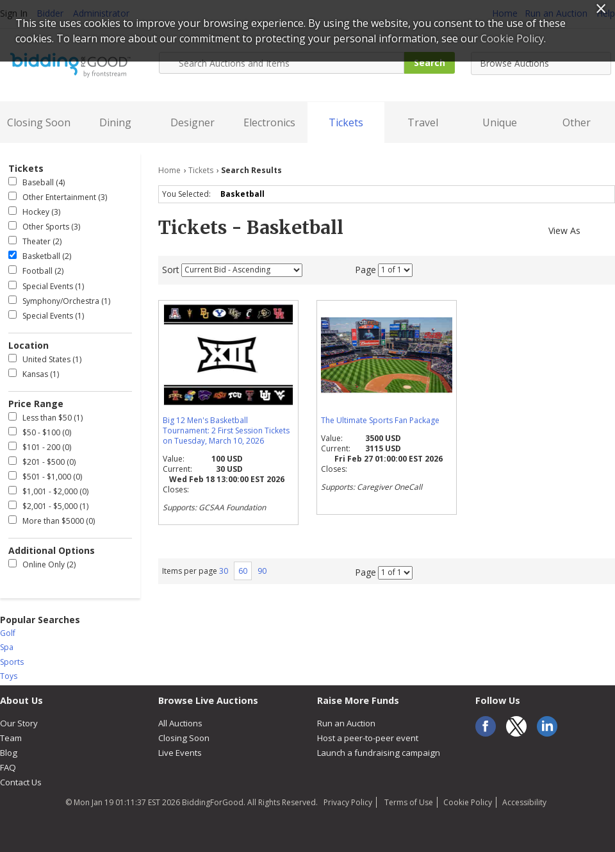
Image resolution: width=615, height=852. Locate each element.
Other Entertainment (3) (57, 197)
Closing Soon (38, 122)
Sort (170, 269)
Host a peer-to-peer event (367, 738)
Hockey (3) (34, 211)
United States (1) (44, 359)
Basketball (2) (39, 256)
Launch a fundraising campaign (378, 752)
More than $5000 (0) (51, 520)
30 (223, 570)
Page (365, 269)
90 (262, 570)
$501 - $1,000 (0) (45, 476)
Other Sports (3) (44, 226)
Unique (499, 122)
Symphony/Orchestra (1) (59, 301)
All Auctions (180, 723)
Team (11, 738)
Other (576, 122)
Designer (192, 122)
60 (242, 570)
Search (429, 62)
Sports (12, 661)
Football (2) (35, 270)
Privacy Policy (348, 802)
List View (608, 228)
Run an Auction (346, 723)
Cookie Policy (467, 802)
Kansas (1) (33, 374)
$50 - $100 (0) (39, 432)
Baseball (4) (36, 182)
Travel (422, 122)
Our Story (19, 723)
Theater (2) (35, 241)
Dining (115, 122)
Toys (8, 676)
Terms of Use (407, 802)
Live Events (180, 752)
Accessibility (524, 802)
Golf (7, 633)
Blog (8, 752)
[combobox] (541, 63)
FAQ (8, 767)
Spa (6, 647)
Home (169, 170)
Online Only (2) (42, 564)
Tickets (346, 122)
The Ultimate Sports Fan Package (380, 420)
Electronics (269, 122)
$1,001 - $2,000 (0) (48, 491)
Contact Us (21, 782)
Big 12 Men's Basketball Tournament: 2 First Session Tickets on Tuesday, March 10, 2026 (226, 430)
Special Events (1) (46, 286)
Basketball (244, 193)
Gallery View (591, 228)
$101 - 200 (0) (39, 447)
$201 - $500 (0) (42, 461)
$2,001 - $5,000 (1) (48, 506)
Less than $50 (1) (45, 417)
